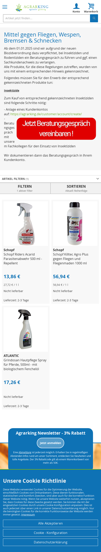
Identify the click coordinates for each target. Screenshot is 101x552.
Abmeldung (25, 452)
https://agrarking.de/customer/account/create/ (46, 114)
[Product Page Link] (26, 245)
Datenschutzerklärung (50, 542)
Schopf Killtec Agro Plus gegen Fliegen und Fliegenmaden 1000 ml (70, 258)
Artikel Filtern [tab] (14, 179)
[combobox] (50, 18)
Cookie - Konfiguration (50, 533)
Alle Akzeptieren (50, 523)
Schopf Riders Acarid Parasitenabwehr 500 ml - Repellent (23, 258)
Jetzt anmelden (50, 443)
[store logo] (32, 7)
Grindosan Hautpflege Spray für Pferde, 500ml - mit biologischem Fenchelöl (25, 364)
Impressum (28, 514)
